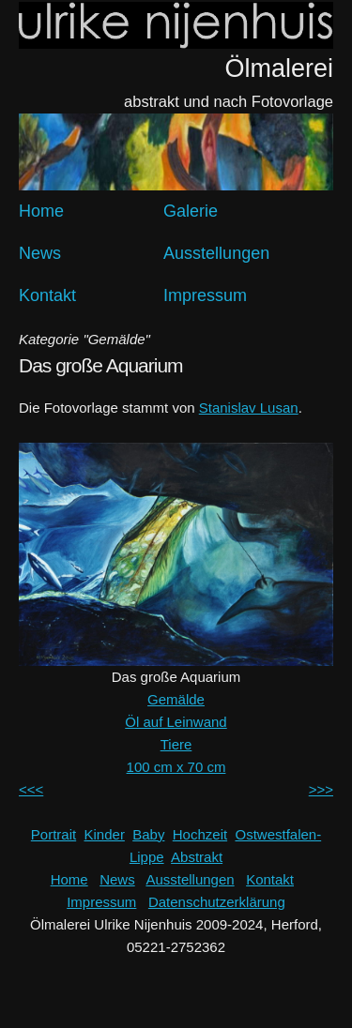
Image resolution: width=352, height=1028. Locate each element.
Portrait (53, 834)
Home (41, 211)
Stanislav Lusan (248, 408)
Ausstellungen (216, 253)
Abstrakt (196, 857)
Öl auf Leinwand (175, 722)
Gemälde (176, 699)
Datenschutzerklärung (216, 902)
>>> (321, 789)
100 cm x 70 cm (176, 767)
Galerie (190, 211)
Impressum (205, 295)
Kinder (104, 834)
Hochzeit (200, 834)
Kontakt (47, 295)
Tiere (176, 744)
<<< (31, 789)
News (40, 253)
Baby (148, 834)
